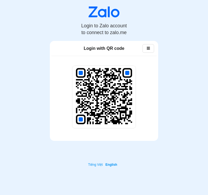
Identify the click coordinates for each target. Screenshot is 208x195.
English (111, 165)
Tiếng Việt (95, 165)
